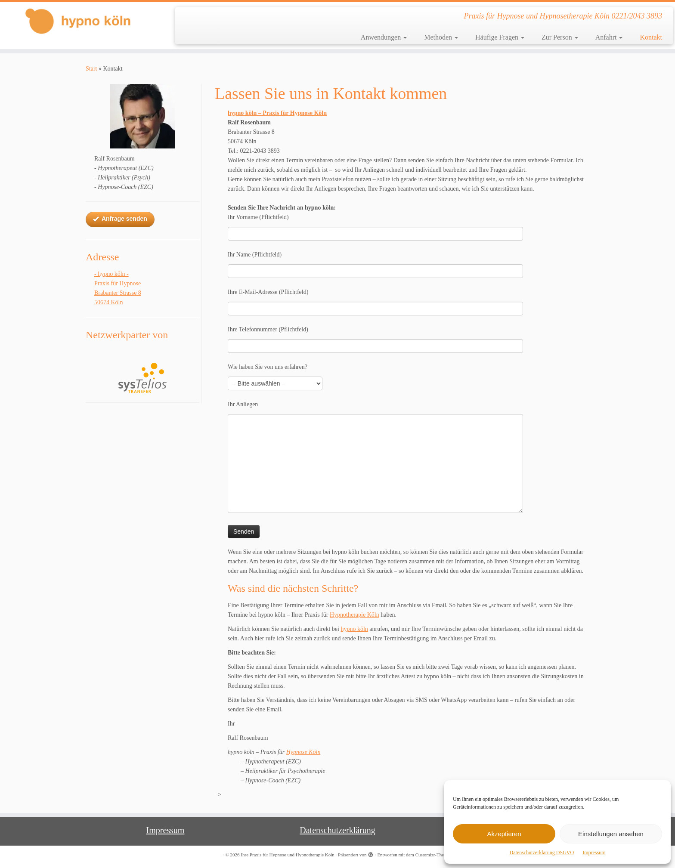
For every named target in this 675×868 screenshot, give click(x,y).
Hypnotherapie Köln (354, 615)
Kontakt (651, 37)
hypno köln (354, 629)
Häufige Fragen (499, 37)
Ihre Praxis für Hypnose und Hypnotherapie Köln (287, 854)
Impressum (593, 852)
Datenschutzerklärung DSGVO (542, 852)
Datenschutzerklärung (337, 830)
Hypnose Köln (303, 752)
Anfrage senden (120, 219)
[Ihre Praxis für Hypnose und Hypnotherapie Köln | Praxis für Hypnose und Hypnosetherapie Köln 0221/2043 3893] (78, 20)
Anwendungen (384, 37)
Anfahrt (609, 37)
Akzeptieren (504, 833)
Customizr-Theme (432, 854)
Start (91, 68)
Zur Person (560, 37)
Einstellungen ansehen (611, 833)
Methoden (441, 37)
